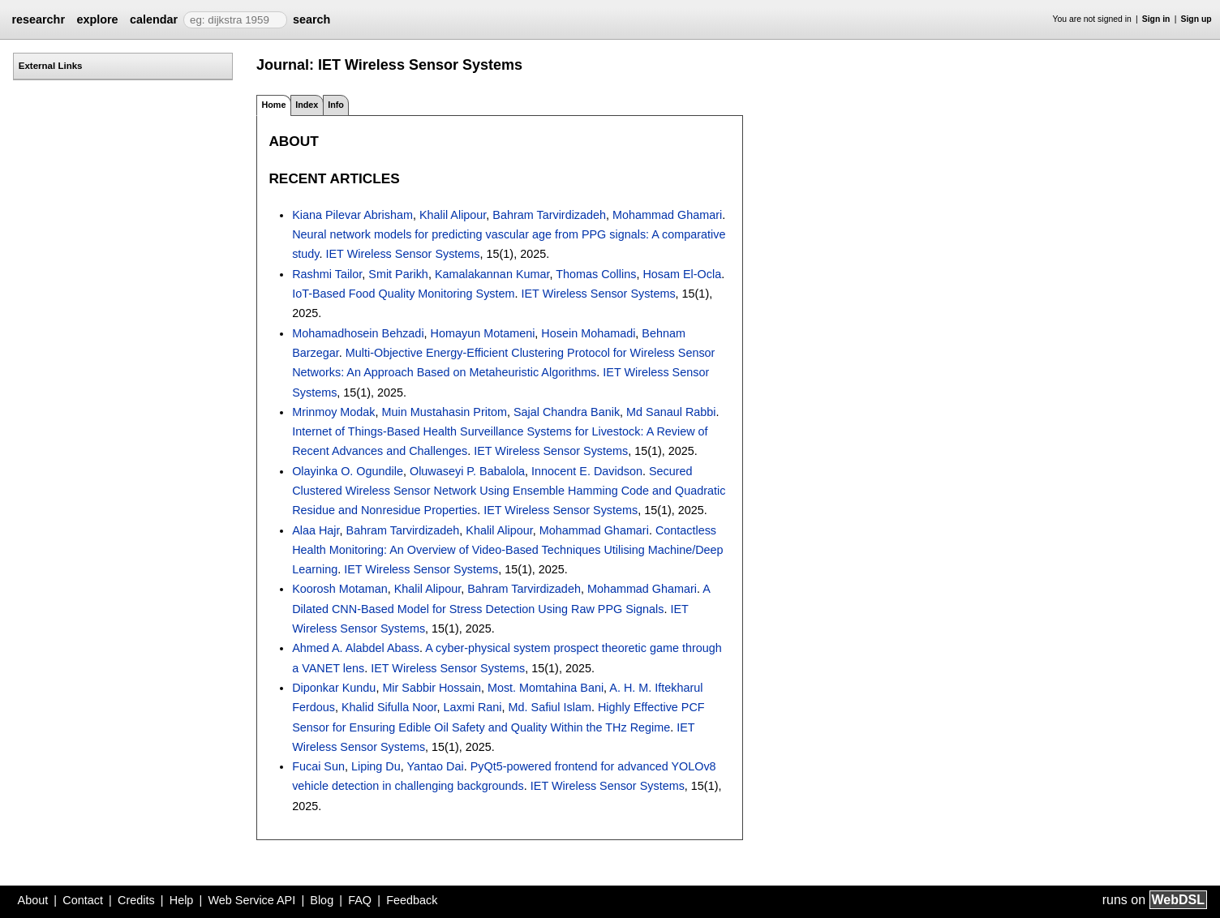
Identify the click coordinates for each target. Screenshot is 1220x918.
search (311, 19)
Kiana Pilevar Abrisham (352, 214)
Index (306, 104)
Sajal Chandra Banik (566, 411)
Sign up (1196, 19)
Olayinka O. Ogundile (347, 471)
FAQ (360, 900)
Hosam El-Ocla (681, 274)
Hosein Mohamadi (588, 333)
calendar (154, 19)
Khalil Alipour (452, 214)
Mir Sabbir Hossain (431, 687)
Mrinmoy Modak (333, 411)
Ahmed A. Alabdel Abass (355, 647)
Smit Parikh (398, 274)
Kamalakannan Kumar (492, 274)
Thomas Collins (596, 274)
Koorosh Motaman (340, 588)
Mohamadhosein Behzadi (357, 333)
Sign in (1156, 19)
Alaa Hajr (315, 530)
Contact (82, 900)
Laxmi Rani (473, 707)
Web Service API (251, 900)
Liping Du (376, 766)
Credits (136, 900)
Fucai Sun (318, 766)
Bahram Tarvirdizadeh (549, 214)
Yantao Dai (435, 766)
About (33, 900)
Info (336, 104)
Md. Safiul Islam (550, 707)
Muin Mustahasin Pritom (444, 411)
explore (97, 19)
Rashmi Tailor (327, 274)
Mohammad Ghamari (667, 214)
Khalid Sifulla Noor (389, 707)
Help (182, 900)
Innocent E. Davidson (586, 471)
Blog (321, 900)
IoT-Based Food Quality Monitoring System (403, 293)
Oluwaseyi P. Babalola (467, 471)
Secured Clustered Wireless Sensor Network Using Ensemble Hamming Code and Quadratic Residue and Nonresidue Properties (508, 491)
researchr (38, 19)
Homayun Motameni (483, 333)
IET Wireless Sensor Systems (403, 253)
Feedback (411, 900)
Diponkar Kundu (334, 687)
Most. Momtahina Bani (546, 687)
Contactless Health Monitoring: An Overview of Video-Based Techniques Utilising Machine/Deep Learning (507, 550)
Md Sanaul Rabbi (670, 411)
